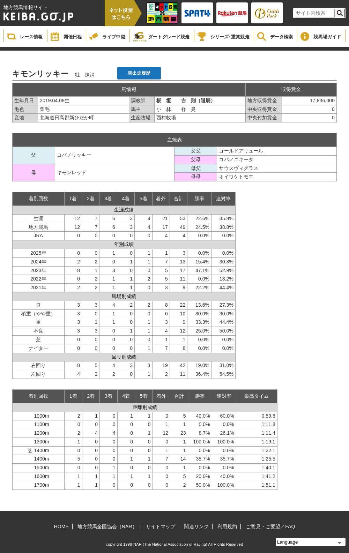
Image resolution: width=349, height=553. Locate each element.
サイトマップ (161, 526)
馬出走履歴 (139, 73)
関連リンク (196, 526)
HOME (61, 526)
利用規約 (227, 526)
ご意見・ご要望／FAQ (270, 526)
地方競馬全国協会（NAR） (107, 526)
